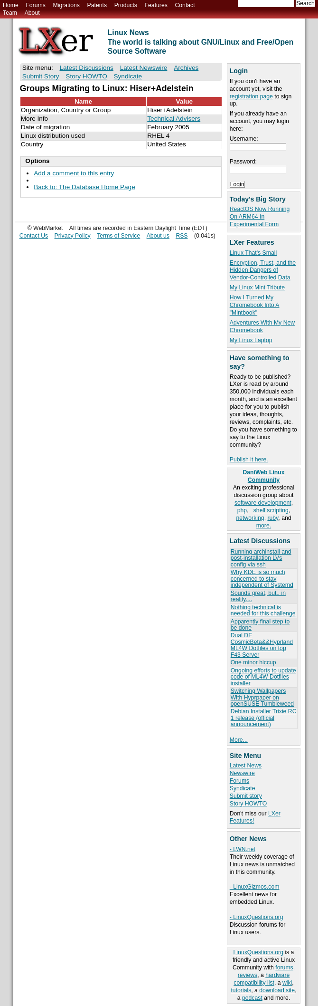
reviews (247, 975)
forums (284, 967)
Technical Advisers (173, 118)
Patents (97, 5)
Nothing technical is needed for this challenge (263, 610)
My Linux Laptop (251, 340)
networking (250, 518)
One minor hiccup (253, 662)
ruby (272, 518)
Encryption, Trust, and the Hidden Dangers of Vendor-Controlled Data (263, 270)
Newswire (242, 773)
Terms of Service (118, 235)
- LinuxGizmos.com (255, 886)
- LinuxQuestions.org (256, 917)
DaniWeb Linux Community (263, 476)
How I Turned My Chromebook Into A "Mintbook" (255, 305)
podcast (252, 998)
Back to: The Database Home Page (84, 187)
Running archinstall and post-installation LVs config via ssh (261, 558)
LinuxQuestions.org (258, 952)
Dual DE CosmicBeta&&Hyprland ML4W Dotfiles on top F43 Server (262, 645)
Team (10, 13)
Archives (186, 67)
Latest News (246, 765)
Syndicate (242, 788)
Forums (35, 5)
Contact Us (33, 235)
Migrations (66, 5)
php (242, 510)
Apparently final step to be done (260, 624)
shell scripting (271, 510)
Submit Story (40, 76)
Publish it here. (249, 459)
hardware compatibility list (262, 979)
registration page (251, 96)
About (32, 13)
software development (262, 502)
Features (156, 5)
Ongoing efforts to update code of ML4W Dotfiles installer (263, 677)
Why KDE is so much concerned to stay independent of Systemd (262, 578)
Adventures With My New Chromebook (262, 326)
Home (11, 5)
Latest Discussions (86, 67)
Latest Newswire (144, 67)
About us (158, 235)
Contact (185, 5)
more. (263, 525)
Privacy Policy (73, 235)
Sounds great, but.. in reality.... (258, 596)
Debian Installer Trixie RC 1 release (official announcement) (264, 718)
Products (125, 5)
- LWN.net (242, 849)
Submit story (246, 796)
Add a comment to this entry (74, 173)
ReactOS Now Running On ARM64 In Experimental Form (260, 217)
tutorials (241, 990)
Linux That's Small (253, 252)
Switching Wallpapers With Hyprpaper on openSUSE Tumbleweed (262, 697)
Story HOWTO (248, 803)
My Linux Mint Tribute (257, 287)
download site (277, 990)
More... (239, 740)
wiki (287, 982)
